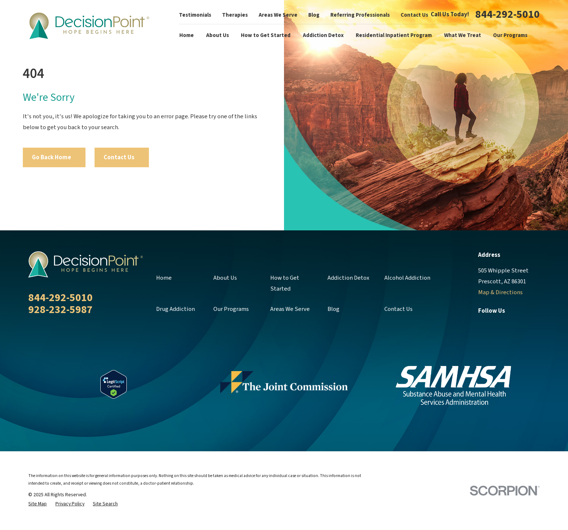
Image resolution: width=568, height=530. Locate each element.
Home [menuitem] (186, 35)
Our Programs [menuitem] (510, 35)
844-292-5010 (507, 14)
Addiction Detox (348, 278)
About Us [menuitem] (217, 35)
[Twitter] (500, 325)
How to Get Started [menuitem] (266, 35)
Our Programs (231, 309)
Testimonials (195, 15)
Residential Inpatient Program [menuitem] (394, 35)
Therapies (235, 15)
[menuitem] (37, 504)
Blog (314, 15)
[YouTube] (535, 325)
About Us (225, 278)
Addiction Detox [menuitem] (323, 35)
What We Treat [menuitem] (462, 35)
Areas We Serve (278, 15)
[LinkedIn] (517, 325)
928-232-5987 (60, 309)
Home (164, 278)
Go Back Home (54, 157)
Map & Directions (500, 292)
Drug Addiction (175, 309)
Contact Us (414, 15)
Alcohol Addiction (407, 278)
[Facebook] (482, 325)
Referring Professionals (360, 15)
